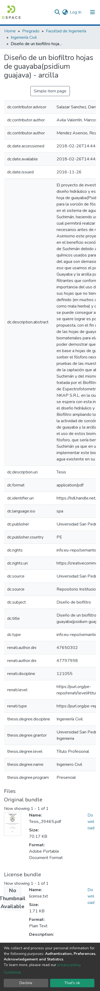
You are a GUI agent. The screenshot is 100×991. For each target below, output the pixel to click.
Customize (12, 972)
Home (10, 31)
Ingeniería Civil (24, 37)
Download (90, 821)
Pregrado (30, 31)
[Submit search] (57, 12)
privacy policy (68, 964)
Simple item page (50, 91)
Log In (76, 12)
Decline (25, 982)
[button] (65, 12)
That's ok (72, 982)
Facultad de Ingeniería (66, 31)
